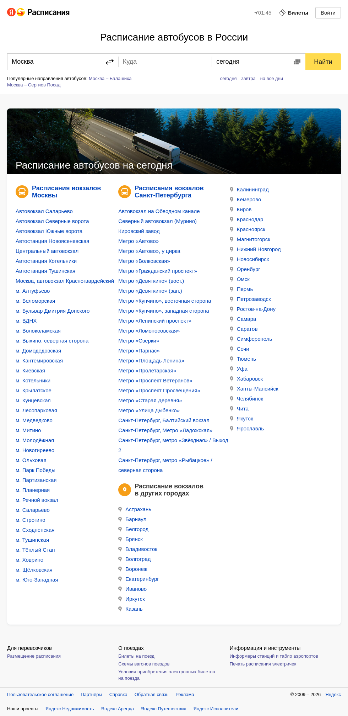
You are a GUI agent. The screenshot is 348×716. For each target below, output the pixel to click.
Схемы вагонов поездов (143, 664)
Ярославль (247, 428)
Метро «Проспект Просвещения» (159, 390)
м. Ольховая (31, 460)
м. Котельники (33, 380)
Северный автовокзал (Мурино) (157, 221)
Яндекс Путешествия (163, 708)
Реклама (185, 694)
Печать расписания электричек (263, 664)
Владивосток (137, 549)
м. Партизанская (36, 480)
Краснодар (246, 219)
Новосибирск (249, 259)
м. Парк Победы (35, 470)
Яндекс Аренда (117, 708)
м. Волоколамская (38, 331)
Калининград (249, 189)
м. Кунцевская (33, 400)
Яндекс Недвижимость (69, 708)
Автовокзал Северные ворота (52, 221)
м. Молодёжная (35, 440)
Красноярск (247, 229)
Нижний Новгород (255, 249)
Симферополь (251, 339)
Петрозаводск (250, 299)
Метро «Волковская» (144, 261)
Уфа (239, 369)
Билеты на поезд (136, 656)
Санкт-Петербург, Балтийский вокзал (164, 420)
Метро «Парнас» (139, 351)
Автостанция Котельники (46, 261)
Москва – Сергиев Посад (33, 84)
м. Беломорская (35, 301)
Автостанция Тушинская (45, 271)
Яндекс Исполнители (216, 708)
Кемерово (245, 199)
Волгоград (134, 559)
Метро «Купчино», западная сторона (163, 311)
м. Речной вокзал (37, 500)
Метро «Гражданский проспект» (157, 271)
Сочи (239, 349)
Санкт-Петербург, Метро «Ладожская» (165, 430)
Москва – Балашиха (110, 78)
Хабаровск (246, 379)
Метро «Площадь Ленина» (151, 360)
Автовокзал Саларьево (44, 211)
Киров (241, 209)
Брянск (130, 539)
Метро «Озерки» (138, 341)
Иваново (132, 589)
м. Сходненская (35, 530)
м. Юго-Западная (37, 580)
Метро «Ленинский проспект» (154, 321)
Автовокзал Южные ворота (49, 231)
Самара (243, 319)
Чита (239, 408)
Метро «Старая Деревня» (150, 400)
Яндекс (333, 694)
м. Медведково (34, 420)
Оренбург (245, 269)
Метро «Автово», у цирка (149, 251)
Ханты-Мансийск (254, 389)
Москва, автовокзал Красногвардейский (65, 281)
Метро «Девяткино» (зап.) (150, 291)
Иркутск (131, 599)
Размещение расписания (34, 656)
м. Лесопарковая (36, 410)
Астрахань (134, 509)
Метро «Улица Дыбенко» (149, 410)
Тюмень (243, 359)
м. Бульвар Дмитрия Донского (52, 311)
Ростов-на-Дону (253, 309)
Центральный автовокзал (47, 251)
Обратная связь (152, 694)
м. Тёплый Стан (35, 550)
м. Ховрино (29, 560)
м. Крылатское (33, 390)
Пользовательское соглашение (40, 694)
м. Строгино (30, 520)
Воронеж (132, 569)
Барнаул (132, 519)
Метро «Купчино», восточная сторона (164, 301)
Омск (240, 279)
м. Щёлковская (34, 570)
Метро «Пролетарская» (147, 370)
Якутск (241, 418)
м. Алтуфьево (33, 291)
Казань (130, 609)
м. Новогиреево (35, 450)
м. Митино (28, 430)
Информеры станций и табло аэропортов (274, 656)
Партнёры (91, 694)
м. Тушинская (32, 540)
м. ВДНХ (26, 321)
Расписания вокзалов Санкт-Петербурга (169, 192)
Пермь (241, 289)
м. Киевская (30, 370)
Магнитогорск (250, 239)
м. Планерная (33, 490)
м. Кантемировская (39, 360)
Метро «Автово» (138, 241)
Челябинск (246, 399)
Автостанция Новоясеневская (52, 241)
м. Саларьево (33, 510)
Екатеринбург (138, 579)
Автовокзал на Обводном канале (159, 211)
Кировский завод (138, 231)
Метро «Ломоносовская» (149, 331)
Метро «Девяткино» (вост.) (151, 281)
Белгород (133, 529)
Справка (118, 694)
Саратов (244, 329)
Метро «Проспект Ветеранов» (155, 380)
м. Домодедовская (38, 351)
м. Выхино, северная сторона (52, 341)
